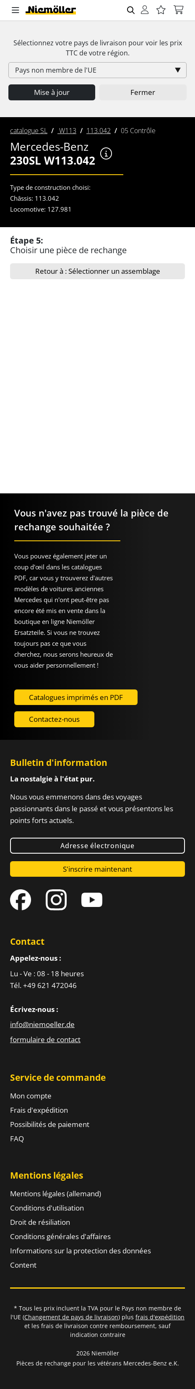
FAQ (17, 1138)
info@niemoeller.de (42, 1024)
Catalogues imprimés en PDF (76, 697)
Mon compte (31, 1096)
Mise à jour (52, 92)
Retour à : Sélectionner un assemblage (97, 271)
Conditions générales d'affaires (60, 1236)
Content (23, 1265)
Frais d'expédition (39, 1110)
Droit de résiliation (40, 1222)
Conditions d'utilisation (47, 1208)
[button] (15, 10)
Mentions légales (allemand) (55, 1193)
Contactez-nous (54, 719)
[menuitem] (28, 131)
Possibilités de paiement (49, 1124)
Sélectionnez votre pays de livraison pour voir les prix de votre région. (97, 48)
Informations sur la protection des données (80, 1250)
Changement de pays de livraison (71, 1317)
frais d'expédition (160, 1317)
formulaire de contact (45, 1039)
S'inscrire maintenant (97, 869)
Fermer (142, 92)
